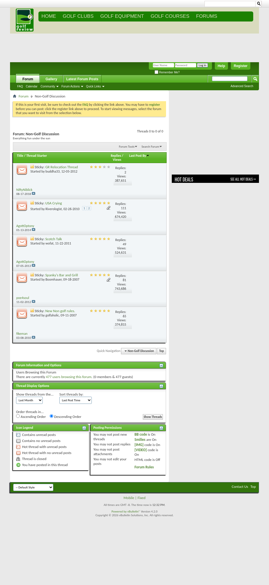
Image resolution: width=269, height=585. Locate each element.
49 (124, 244)
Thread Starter (36, 156)
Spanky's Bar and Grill (61, 275)
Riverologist (54, 209)
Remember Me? (167, 72)
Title (20, 156)
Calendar (32, 86)
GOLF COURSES (170, 16)
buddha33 (53, 171)
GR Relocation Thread (61, 167)
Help (221, 66)
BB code (140, 434)
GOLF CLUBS (78, 16)
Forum (27, 79)
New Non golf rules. (60, 311)
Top (161, 351)
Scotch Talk (53, 239)
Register (240, 66)
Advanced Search (242, 86)
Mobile (129, 498)
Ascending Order (31, 416)
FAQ (20, 86)
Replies (116, 156)
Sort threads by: (71, 394)
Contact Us (240, 486)
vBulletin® (133, 511)
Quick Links (93, 86)
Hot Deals (184, 179)
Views (117, 160)
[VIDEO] (140, 450)
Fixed (142, 498)
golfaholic (52, 315)
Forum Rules (144, 467)
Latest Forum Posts (82, 79)
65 (124, 316)
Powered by (119, 511)
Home (48, 16)
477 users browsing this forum (68, 377)
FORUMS (206, 16)
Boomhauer (54, 279)
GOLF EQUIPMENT (122, 16)
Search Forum (150, 146)
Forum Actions (70, 86)
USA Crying (53, 203)
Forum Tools (126, 146)
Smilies (139, 439)
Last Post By (139, 156)
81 (124, 280)
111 (123, 208)
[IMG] (139, 445)
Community (48, 86)
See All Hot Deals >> (243, 179)
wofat (50, 243)
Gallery (51, 79)
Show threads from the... (35, 394)
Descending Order (65, 416)
